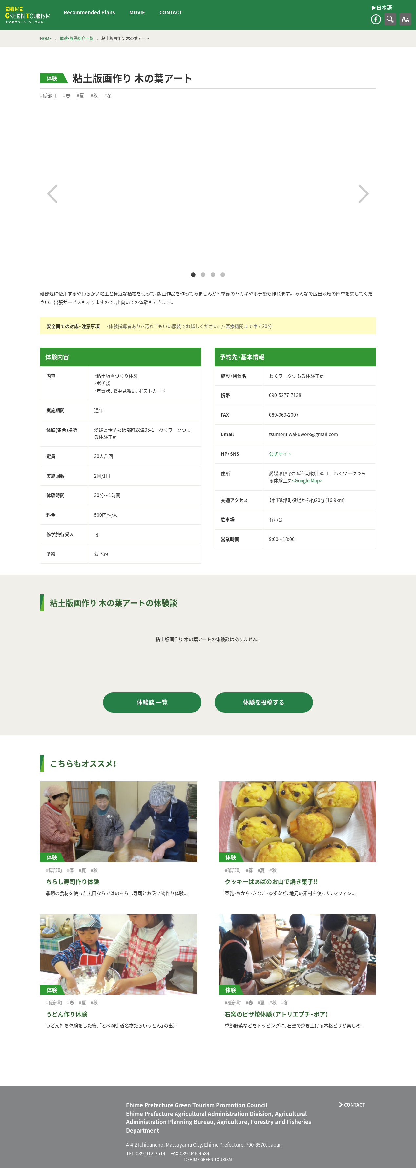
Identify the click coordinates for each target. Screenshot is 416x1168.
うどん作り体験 (66, 1014)
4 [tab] (222, 275)
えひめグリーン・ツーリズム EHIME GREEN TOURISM (28, 15)
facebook (376, 19)
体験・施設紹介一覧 (76, 38)
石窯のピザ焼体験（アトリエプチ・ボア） (276, 1014)
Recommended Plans (89, 12)
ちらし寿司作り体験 (72, 881)
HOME (46, 38)
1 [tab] (193, 275)
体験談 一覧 (152, 702)
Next (364, 194)
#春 (66, 95)
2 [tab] (203, 275)
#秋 (94, 95)
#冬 (108, 95)
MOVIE (137, 12)
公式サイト (280, 454)
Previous (52, 194)
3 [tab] (213, 275)
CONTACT (170, 12)
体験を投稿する (263, 702)
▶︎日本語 (61, 19)
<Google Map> (307, 480)
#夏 (80, 95)
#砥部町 (48, 95)
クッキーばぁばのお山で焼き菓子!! (271, 881)
